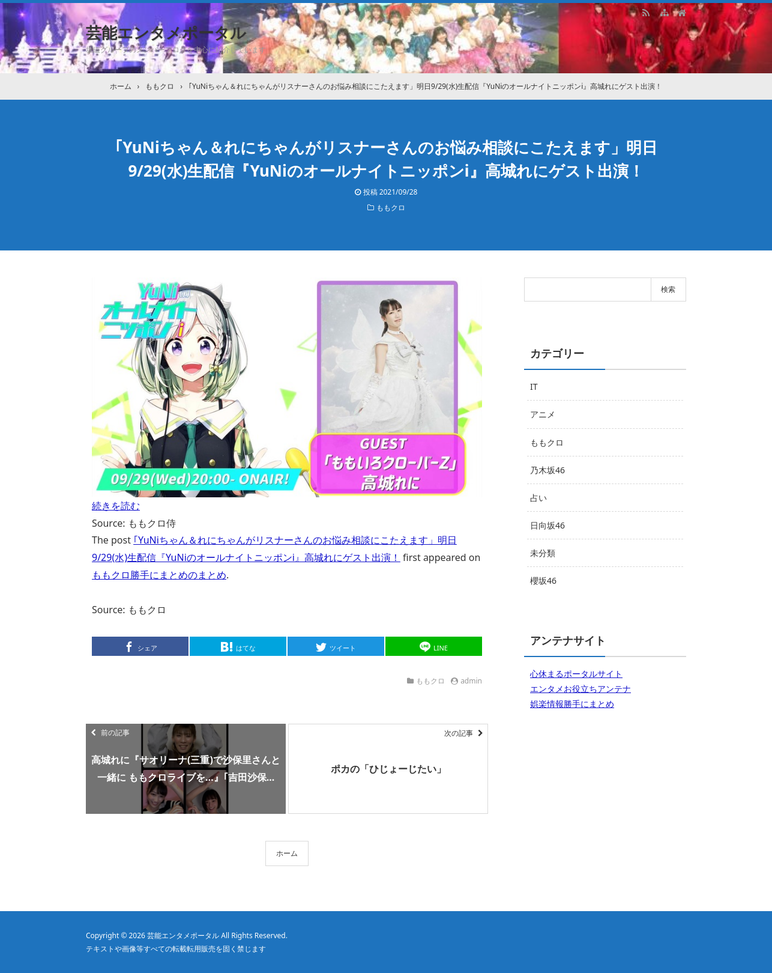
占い (538, 497)
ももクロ (390, 207)
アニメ (542, 414)
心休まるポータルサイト (576, 673)
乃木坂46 (547, 470)
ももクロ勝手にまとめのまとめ (159, 574)
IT (534, 386)
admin (471, 681)
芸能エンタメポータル (166, 32)
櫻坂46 (543, 580)
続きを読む (116, 505)
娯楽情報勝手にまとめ (572, 703)
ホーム (287, 853)
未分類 (542, 553)
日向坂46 (547, 525)
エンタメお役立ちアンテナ (580, 688)
